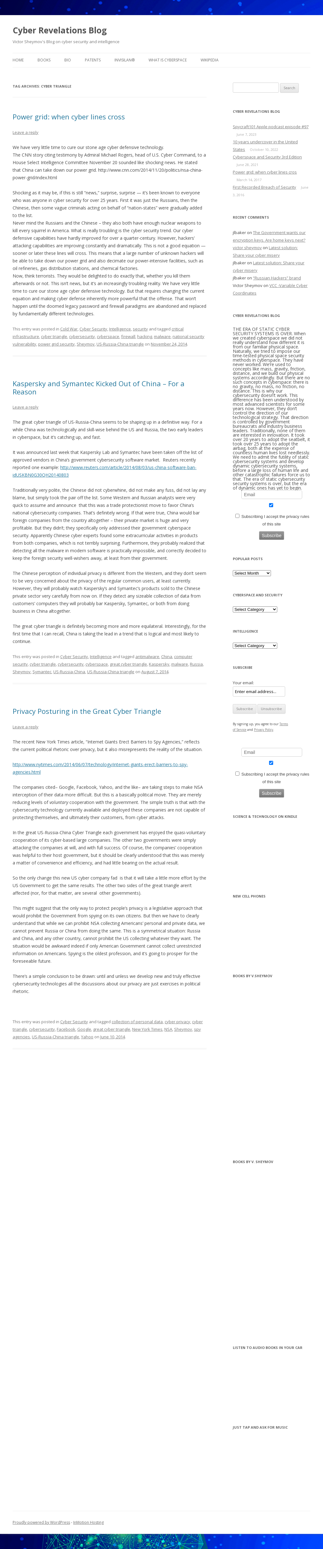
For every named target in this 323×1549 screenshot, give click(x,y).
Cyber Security (93, 329)
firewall (128, 336)
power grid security (56, 344)
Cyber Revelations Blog (60, 30)
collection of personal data (137, 1021)
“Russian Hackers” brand (277, 278)
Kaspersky (159, 664)
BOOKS (44, 60)
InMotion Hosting (88, 1522)
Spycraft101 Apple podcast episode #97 (270, 126)
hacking (144, 336)
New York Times (147, 1029)
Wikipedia (210, 60)
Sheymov (86, 344)
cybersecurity (82, 336)
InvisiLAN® (125, 60)
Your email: (243, 683)
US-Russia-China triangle (120, 344)
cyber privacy (177, 1021)
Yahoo (87, 1037)
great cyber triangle (128, 664)
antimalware (147, 656)
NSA (168, 1029)
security (140, 329)
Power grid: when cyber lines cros (265, 172)
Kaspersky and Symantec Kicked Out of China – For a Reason (99, 387)
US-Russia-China (69, 671)
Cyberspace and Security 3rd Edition (267, 157)
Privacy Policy (263, 729)
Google (84, 1029)
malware (162, 336)
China (166, 656)
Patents (93, 60)
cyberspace (108, 336)
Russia (196, 664)
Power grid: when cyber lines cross (69, 116)
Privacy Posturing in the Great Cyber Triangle (87, 711)
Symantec (41, 671)
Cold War (69, 329)
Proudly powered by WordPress (41, 1522)
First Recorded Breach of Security (264, 187)
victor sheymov (247, 247)
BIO (67, 60)
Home (18, 60)
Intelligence (120, 329)
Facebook (66, 1029)
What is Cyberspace (168, 60)
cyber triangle (54, 336)
